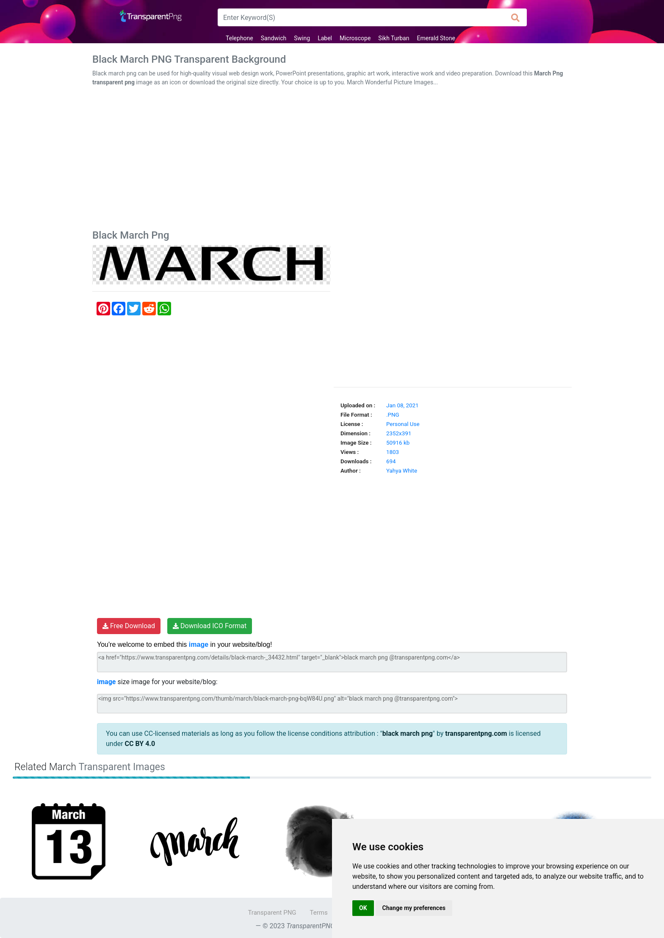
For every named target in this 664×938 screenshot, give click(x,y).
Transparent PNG (272, 912)
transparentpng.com (476, 733)
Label (325, 38)
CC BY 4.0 (140, 744)
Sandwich (274, 38)
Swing (302, 38)
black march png (407, 733)
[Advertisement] (332, 159)
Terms (319, 912)
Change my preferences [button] (413, 908)
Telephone (239, 38)
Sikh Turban (393, 38)
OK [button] (363, 908)
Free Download (128, 626)
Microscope (355, 38)
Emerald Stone (436, 38)
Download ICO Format (209, 626)
